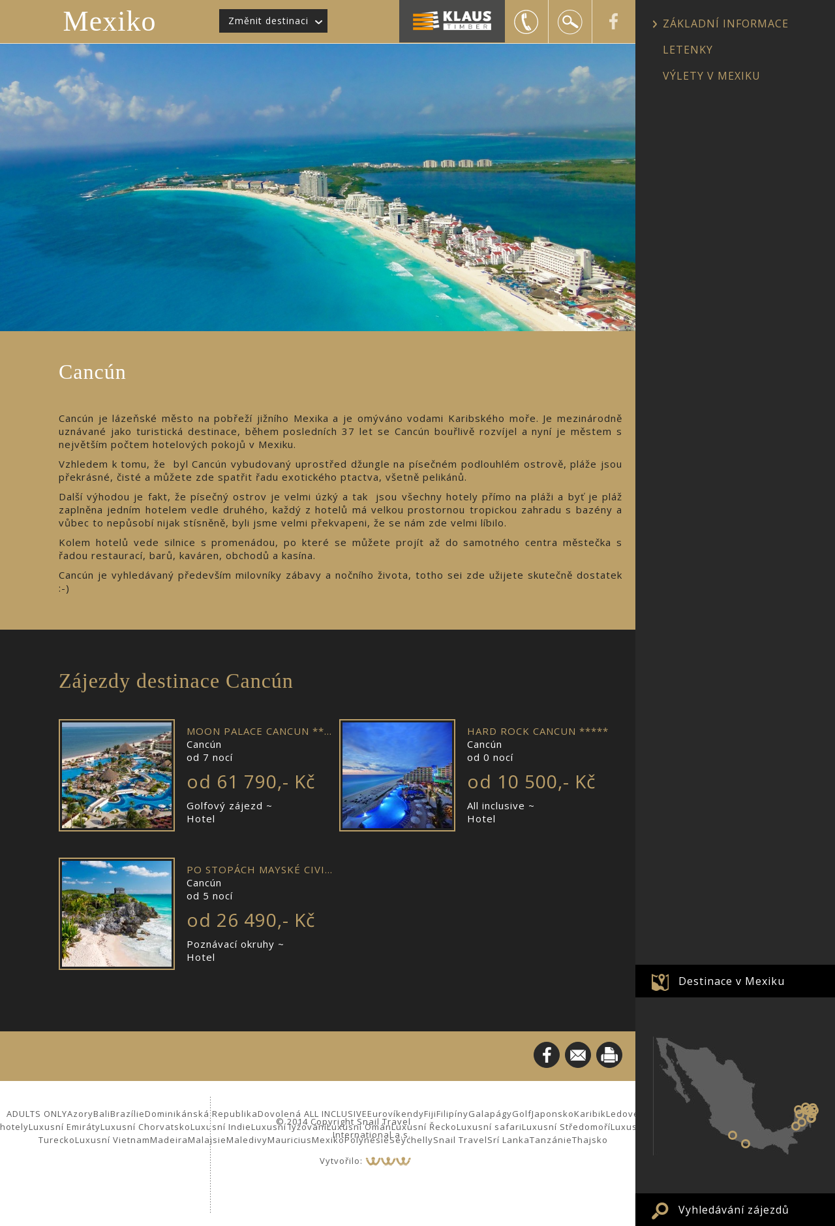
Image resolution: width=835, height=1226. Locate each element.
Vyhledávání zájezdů (733, 1209)
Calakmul (801, 1122)
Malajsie (207, 1140)
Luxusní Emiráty (64, 1127)
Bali (101, 1114)
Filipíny (452, 1114)
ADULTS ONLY (37, 1114)
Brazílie (127, 1114)
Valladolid (808, 1109)
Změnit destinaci (268, 20)
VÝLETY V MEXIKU (712, 76)
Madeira (169, 1140)
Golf (522, 1114)
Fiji (430, 1114)
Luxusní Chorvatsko (145, 1127)
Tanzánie (551, 1140)
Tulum (810, 1118)
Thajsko (590, 1140)
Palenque (795, 1126)
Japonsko (553, 1114)
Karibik (590, 1114)
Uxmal (799, 1114)
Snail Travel (460, 1140)
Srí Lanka (508, 1140)
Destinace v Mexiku (731, 981)
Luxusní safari (489, 1127)
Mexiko (110, 21)
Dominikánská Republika (201, 1114)
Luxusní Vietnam (112, 1140)
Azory (80, 1114)
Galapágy (490, 1114)
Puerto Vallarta (745, 1143)
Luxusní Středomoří (566, 1127)
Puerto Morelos (814, 1110)
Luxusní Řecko (424, 1127)
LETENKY (688, 49)
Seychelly (411, 1140)
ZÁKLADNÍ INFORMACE (726, 23)
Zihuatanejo (732, 1135)
